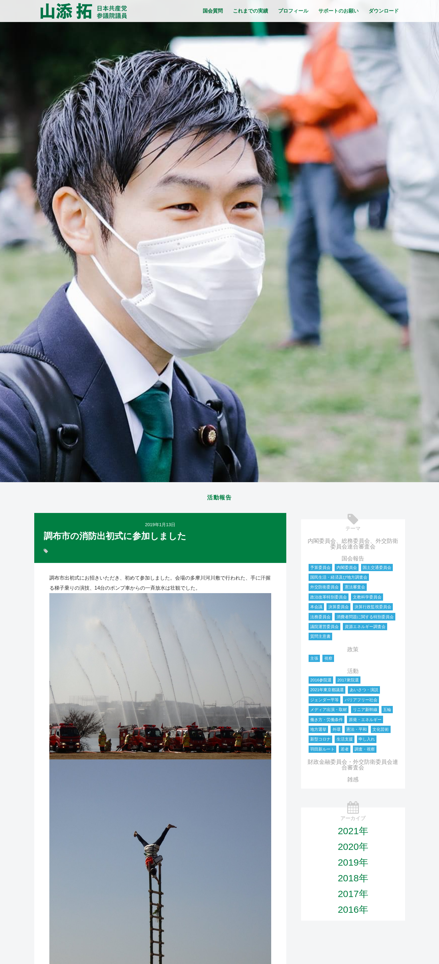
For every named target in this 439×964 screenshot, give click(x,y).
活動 (353, 673)
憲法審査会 (355, 589)
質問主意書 (320, 638)
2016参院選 (321, 682)
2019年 (353, 864)
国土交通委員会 (377, 569)
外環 (336, 731)
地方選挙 (318, 731)
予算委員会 (320, 569)
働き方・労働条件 (326, 721)
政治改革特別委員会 (328, 599)
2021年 (353, 833)
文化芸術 (380, 731)
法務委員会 (320, 618)
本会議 (316, 608)
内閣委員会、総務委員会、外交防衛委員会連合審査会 (353, 546)
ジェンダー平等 (324, 701)
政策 (353, 651)
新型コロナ (320, 741)
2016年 (353, 911)
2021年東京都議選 (327, 691)
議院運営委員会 (324, 628)
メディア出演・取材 (328, 711)
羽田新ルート (322, 751)
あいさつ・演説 (364, 691)
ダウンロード (384, 11)
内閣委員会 (347, 569)
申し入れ (367, 741)
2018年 (353, 880)
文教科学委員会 (367, 599)
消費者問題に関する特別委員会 (365, 618)
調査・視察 (364, 751)
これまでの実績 (250, 11)
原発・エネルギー (365, 721)
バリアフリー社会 (361, 701)
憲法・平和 (356, 731)
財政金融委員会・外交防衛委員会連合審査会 (353, 767)
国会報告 (353, 560)
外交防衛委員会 (324, 589)
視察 (328, 660)
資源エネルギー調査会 (365, 628)
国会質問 (213, 11)
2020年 (353, 848)
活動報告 (219, 498)
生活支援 (345, 741)
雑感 (353, 781)
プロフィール (293, 11)
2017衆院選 (348, 682)
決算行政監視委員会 (372, 608)
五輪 (387, 711)
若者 (345, 751)
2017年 (353, 895)
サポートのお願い (338, 11)
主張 (314, 660)
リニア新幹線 (365, 711)
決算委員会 (338, 608)
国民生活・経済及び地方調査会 (338, 579)
